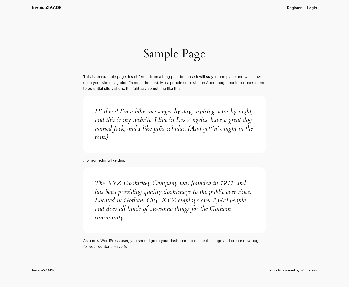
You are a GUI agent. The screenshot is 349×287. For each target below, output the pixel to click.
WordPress (308, 270)
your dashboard (175, 240)
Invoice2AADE (47, 7)
